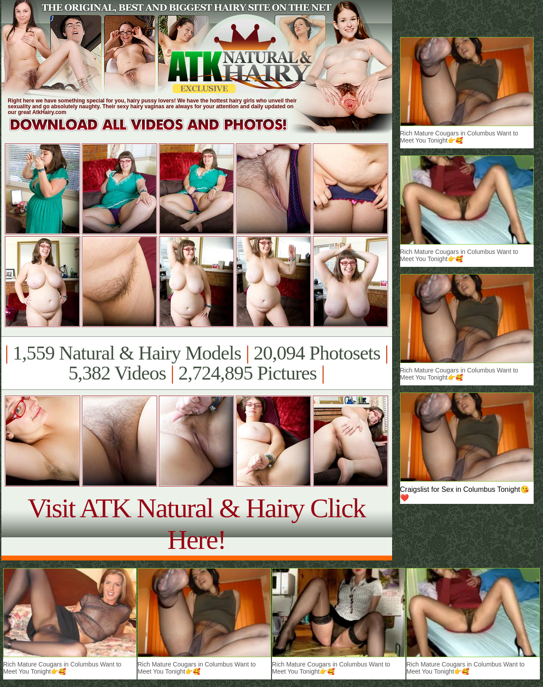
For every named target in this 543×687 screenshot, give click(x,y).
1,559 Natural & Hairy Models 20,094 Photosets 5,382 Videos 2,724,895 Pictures (196, 363)
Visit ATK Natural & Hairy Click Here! (196, 524)
